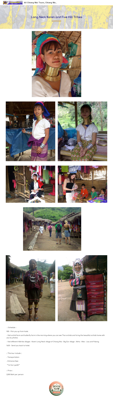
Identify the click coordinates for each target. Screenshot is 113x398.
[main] (56, 17)
